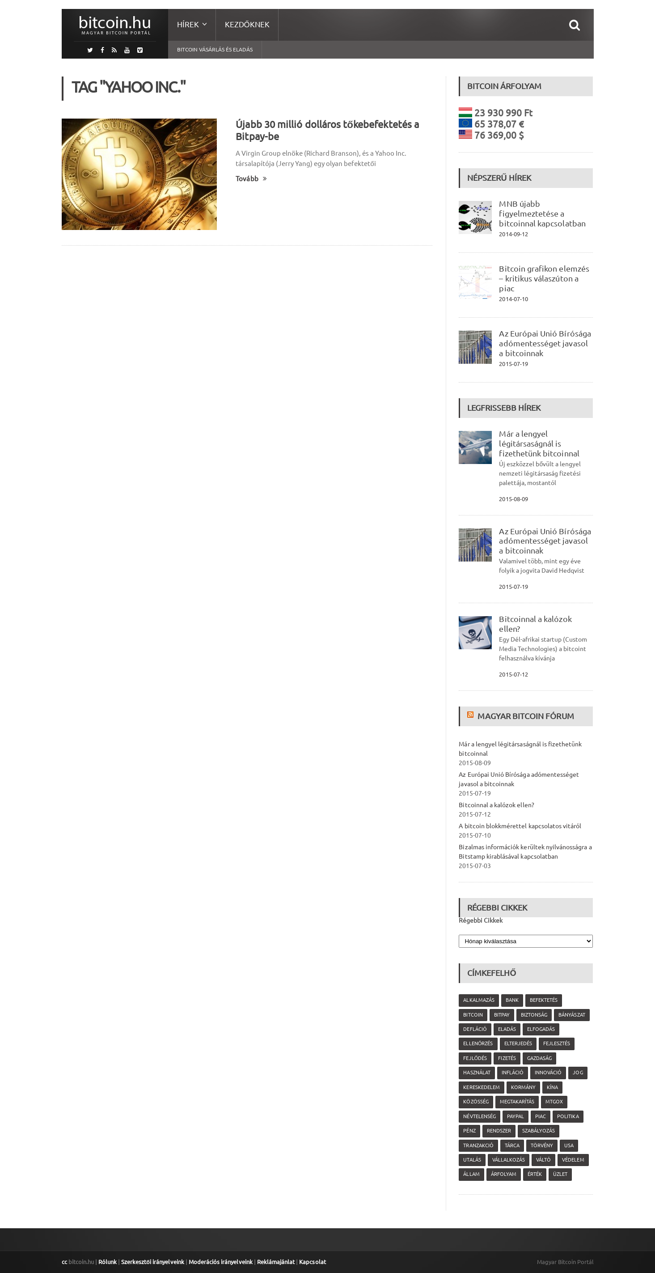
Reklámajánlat (274, 1262)
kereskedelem (481, 1087)
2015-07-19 (513, 364)
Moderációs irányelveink (219, 1262)
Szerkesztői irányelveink (152, 1262)
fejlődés (475, 1058)
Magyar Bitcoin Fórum (525, 715)
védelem (572, 1159)
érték (534, 1174)
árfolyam (503, 1174)
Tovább (251, 178)
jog (577, 1072)
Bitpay (501, 1015)
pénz (469, 1130)
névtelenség (479, 1116)
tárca (511, 1145)
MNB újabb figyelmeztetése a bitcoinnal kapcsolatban (542, 213)
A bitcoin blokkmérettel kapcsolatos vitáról (519, 826)
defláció (474, 1029)
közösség (475, 1101)
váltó (543, 1159)
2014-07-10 (513, 299)
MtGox (553, 1101)
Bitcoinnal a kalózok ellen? (496, 805)
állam (471, 1174)
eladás (507, 1029)
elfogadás (540, 1029)
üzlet (560, 1174)
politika (567, 1116)
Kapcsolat (311, 1262)
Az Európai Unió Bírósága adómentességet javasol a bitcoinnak (544, 343)
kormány (523, 1087)
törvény (541, 1145)
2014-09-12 (513, 234)
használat (476, 1072)
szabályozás (538, 1130)
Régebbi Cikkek (481, 920)
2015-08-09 (513, 499)
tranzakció (478, 1145)
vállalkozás (508, 1159)
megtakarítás (516, 1101)
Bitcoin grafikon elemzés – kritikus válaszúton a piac (543, 278)
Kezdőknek (247, 24)
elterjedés (518, 1043)
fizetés (507, 1058)
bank (511, 1000)
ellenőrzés (478, 1043)
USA (568, 1145)
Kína (552, 1087)
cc (64, 1262)
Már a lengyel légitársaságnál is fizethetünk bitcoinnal (539, 443)
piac (540, 1116)
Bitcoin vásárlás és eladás (215, 49)
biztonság (533, 1015)
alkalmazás (478, 1000)
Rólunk (107, 1262)
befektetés (543, 1000)
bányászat (571, 1015)
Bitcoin (472, 1015)
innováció (547, 1072)
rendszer (498, 1130)
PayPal (515, 1116)
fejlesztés (556, 1043)
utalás (472, 1159)
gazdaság (539, 1058)
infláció (512, 1072)
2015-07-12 (513, 674)
